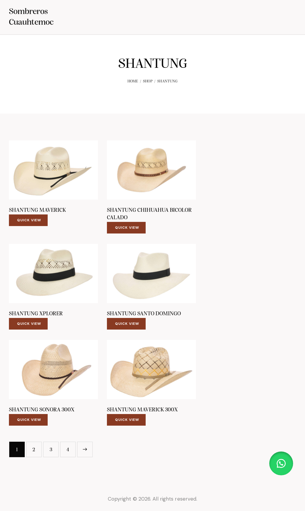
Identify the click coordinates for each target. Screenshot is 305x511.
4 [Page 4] (67, 449)
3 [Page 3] (51, 449)
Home (132, 81)
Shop (147, 81)
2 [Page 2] (33, 449)
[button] (281, 463)
